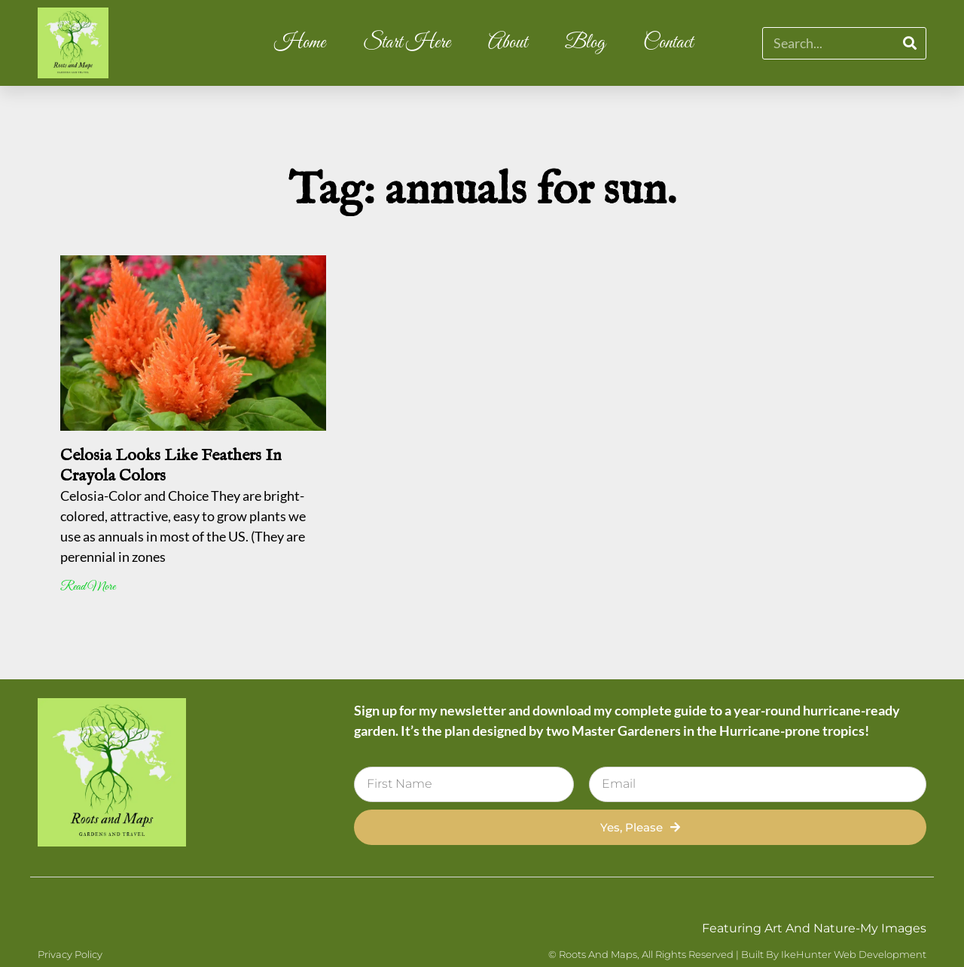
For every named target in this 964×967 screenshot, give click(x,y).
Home (299, 43)
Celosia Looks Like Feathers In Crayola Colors (171, 465)
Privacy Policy (70, 954)
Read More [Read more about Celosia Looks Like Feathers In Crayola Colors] (87, 587)
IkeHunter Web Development (853, 954)
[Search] (909, 43)
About (507, 43)
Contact (668, 43)
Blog (585, 43)
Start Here (406, 43)
